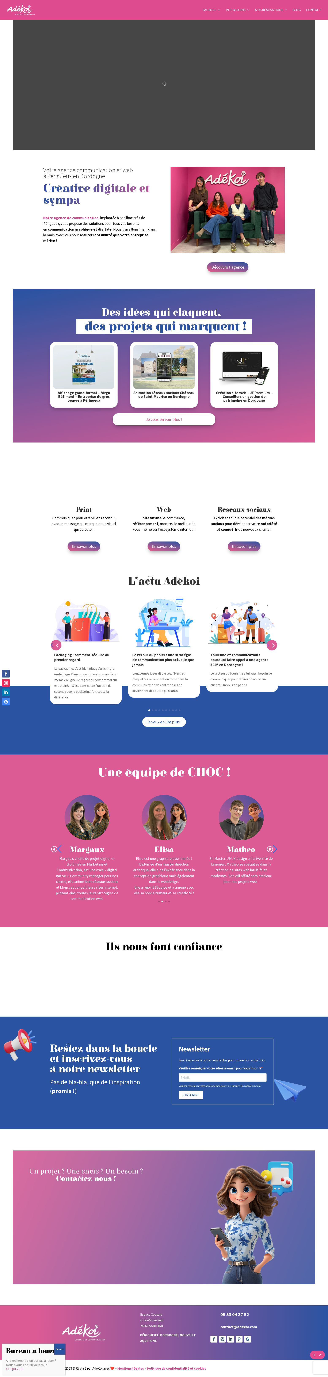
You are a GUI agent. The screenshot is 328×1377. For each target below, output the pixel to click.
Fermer (60, 1349)
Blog (297, 10)
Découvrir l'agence (227, 267)
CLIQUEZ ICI (14, 1369)
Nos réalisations (269, 10)
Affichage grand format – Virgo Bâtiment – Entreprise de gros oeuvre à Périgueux (84, 396)
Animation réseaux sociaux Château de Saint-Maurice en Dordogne (163, 394)
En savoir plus (84, 546)
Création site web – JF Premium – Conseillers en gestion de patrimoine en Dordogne (244, 396)
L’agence (209, 10)
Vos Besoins (235, 10)
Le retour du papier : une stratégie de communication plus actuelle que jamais (163, 659)
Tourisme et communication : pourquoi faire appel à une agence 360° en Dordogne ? (239, 659)
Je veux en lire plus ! (164, 721)
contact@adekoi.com (238, 1326)
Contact (313, 10)
